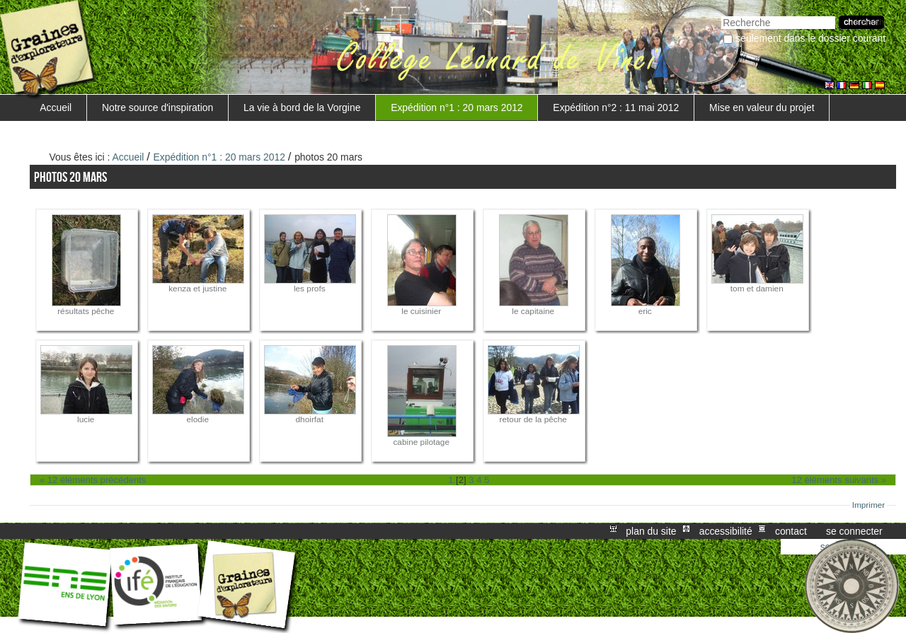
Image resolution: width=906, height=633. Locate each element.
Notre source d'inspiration (157, 107)
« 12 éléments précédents (93, 480)
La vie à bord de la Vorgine (301, 107)
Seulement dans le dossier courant (810, 38)
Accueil (55, 107)
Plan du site (651, 531)
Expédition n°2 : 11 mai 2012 (616, 107)
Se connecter (854, 531)
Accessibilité (725, 531)
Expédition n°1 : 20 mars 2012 (456, 107)
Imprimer (868, 505)
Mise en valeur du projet (761, 107)
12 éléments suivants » (838, 480)
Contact (791, 531)
